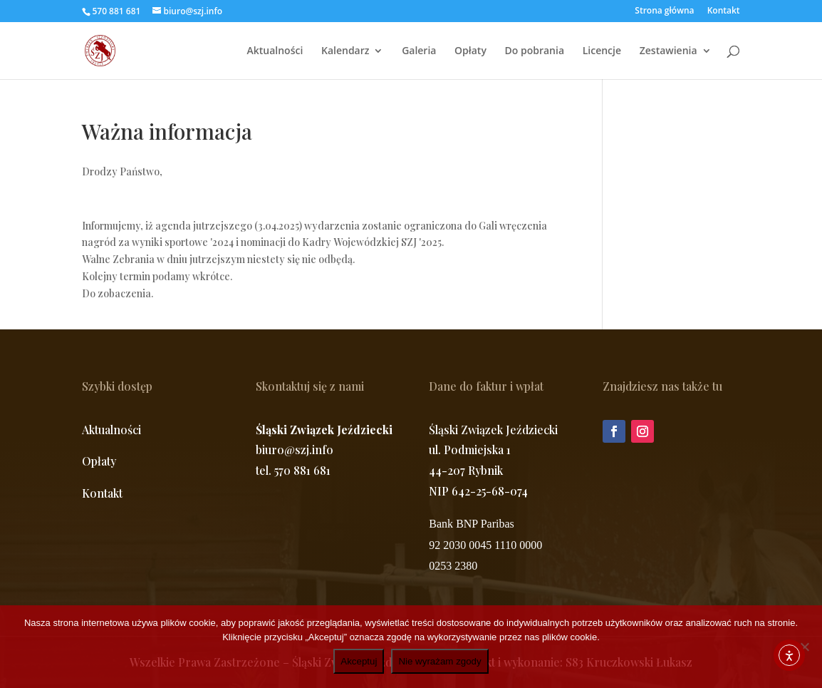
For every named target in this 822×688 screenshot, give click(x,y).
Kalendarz (345, 51)
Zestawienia (668, 51)
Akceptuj (358, 661)
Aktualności (275, 51)
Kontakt (723, 11)
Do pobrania (535, 51)
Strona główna (664, 11)
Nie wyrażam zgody (439, 661)
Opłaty (470, 51)
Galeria (419, 51)
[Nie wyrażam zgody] (804, 647)
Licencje (602, 51)
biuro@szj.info (294, 449)
